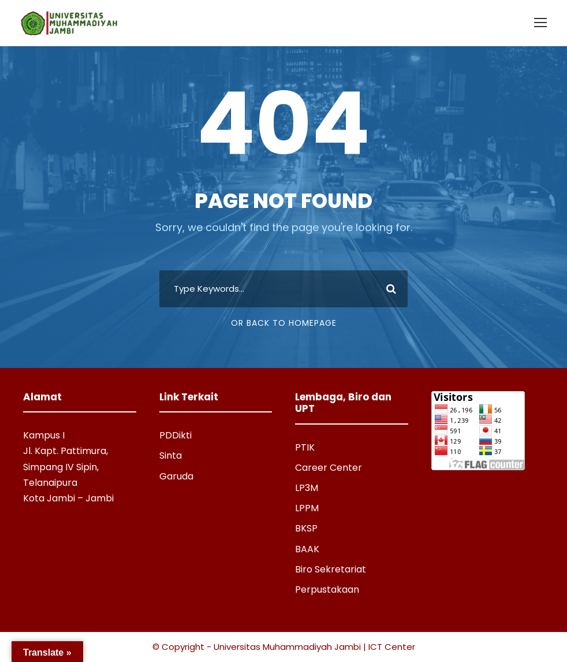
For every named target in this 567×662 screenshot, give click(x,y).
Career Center (328, 467)
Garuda (176, 476)
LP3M (306, 487)
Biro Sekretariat (330, 569)
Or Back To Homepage (284, 323)
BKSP (306, 528)
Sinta (170, 455)
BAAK (307, 549)
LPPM (307, 508)
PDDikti (175, 435)
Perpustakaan (327, 589)
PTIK (305, 447)
